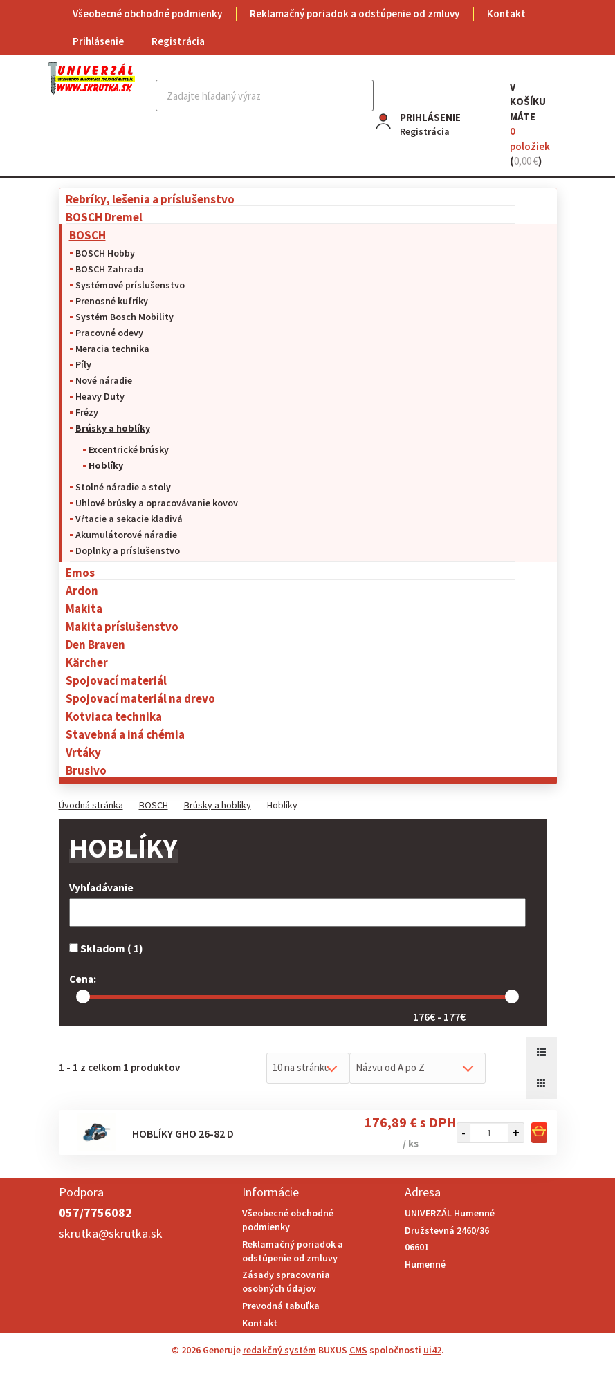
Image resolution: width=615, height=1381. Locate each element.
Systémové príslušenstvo (130, 284)
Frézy (86, 412)
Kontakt (506, 13)
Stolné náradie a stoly (123, 486)
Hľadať (361, 95)
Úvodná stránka (91, 805)
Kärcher (87, 662)
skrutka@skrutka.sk (111, 1233)
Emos (80, 572)
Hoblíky (106, 465)
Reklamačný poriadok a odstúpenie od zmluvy (354, 13)
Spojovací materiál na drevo (140, 698)
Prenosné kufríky (111, 300)
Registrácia (178, 41)
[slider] (83, 996)
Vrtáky (83, 752)
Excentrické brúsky (129, 449)
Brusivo (86, 770)
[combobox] (307, 1068)
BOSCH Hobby (105, 253)
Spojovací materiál (116, 680)
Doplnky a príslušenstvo (127, 550)
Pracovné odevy (109, 332)
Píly (83, 364)
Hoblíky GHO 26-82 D (183, 1133)
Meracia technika (112, 348)
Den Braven (95, 644)
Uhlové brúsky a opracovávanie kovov (156, 502)
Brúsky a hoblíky (112, 428)
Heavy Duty (100, 396)
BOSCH (87, 235)
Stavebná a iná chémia (125, 734)
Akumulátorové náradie (126, 534)
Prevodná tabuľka (281, 1305)
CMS (358, 1350)
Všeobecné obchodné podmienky (147, 13)
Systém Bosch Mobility (124, 316)
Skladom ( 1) (106, 948)
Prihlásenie (98, 41)
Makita (84, 608)
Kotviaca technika (114, 716)
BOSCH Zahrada (109, 269)
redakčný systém (279, 1350)
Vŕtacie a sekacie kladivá (129, 518)
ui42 (432, 1350)
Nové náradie (103, 380)
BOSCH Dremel (104, 217)
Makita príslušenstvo (122, 626)
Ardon (82, 590)
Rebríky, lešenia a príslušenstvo (150, 199)
